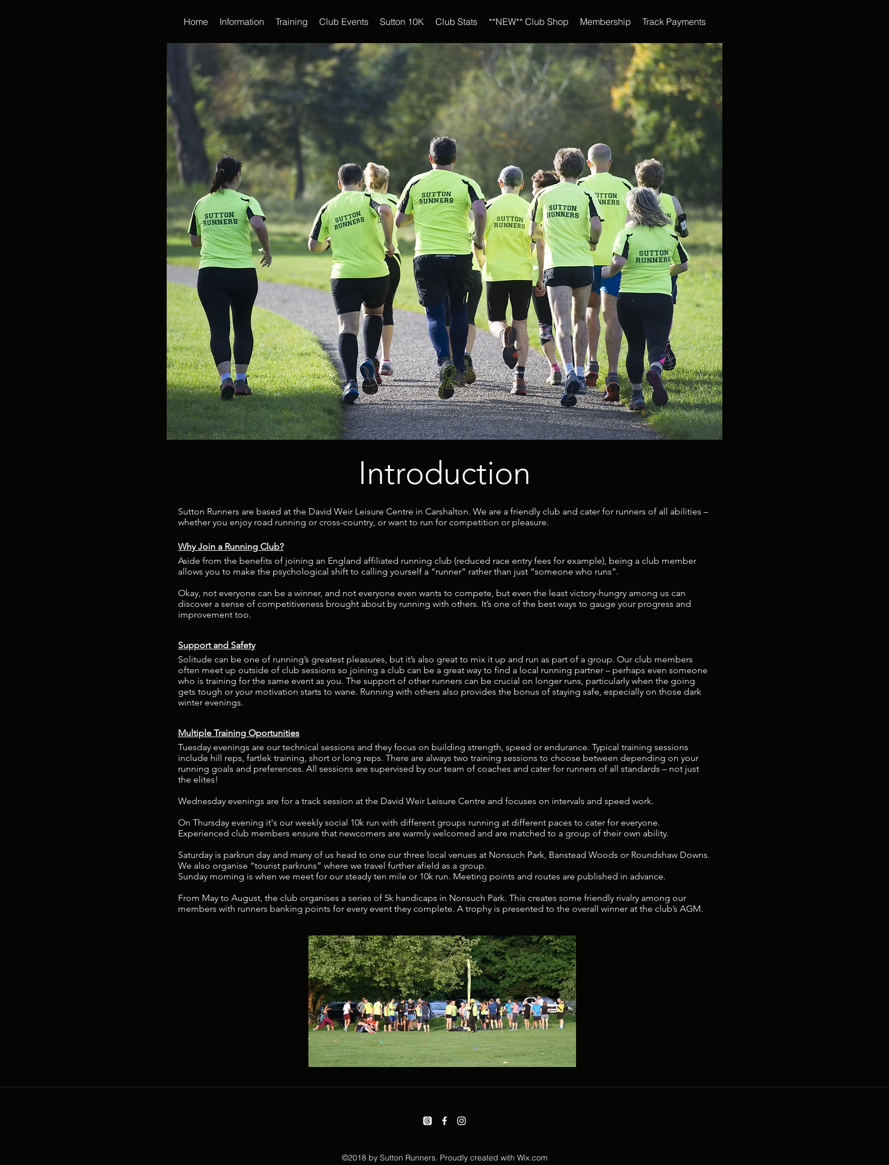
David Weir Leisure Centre (360, 511)
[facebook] (444, 1120)
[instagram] (461, 1120)
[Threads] (427, 1120)
